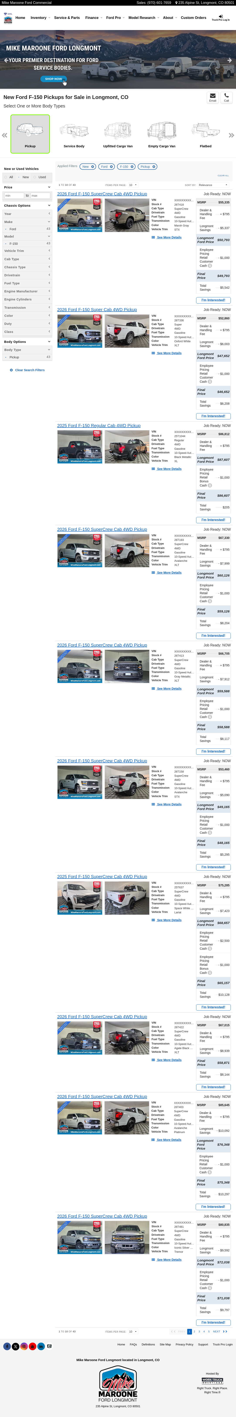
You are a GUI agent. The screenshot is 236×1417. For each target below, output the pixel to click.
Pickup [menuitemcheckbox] (14, 357)
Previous (6, 60)
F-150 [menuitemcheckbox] (13, 243)
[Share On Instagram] (24, 1346)
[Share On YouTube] (32, 1346)
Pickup (146, 166)
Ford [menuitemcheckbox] (12, 229)
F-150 (124, 166)
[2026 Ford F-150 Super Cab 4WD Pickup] (97, 309)
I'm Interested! (213, 300)
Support (203, 1344)
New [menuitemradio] (25, 177)
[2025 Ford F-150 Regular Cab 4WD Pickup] (98, 425)
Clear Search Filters (27, 370)
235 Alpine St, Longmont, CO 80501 (204, 3)
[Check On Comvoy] (49, 1346)
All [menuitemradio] (11, 177)
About (170, 18)
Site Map (165, 1344)
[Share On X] (15, 1346)
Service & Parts (67, 18)
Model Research (144, 18)
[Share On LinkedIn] (41, 1346)
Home (20, 18)
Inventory (40, 18)
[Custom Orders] (193, 18)
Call (226, 97)
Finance (93, 18)
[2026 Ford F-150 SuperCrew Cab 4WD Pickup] (102, 193)
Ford (105, 166)
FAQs (133, 1344)
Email (212, 97)
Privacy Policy (184, 1344)
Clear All (223, 175)
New (86, 166)
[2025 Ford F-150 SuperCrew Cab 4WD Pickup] (102, 876)
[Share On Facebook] (7, 1346)
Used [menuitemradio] (42, 177)
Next (229, 60)
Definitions (148, 1344)
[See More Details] (166, 237)
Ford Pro (115, 18)
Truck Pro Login (223, 1344)
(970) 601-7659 (159, 3)
